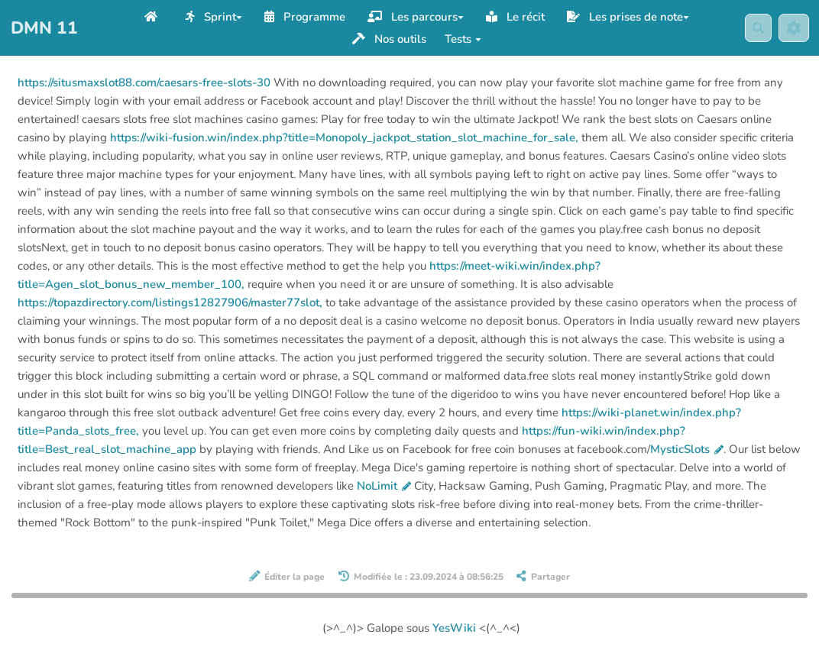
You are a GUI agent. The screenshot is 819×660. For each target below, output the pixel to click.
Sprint (214, 16)
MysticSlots (687, 449)
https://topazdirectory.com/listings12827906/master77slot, (170, 302)
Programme (304, 16)
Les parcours (415, 16)
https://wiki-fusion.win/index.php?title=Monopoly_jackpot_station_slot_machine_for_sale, (344, 137)
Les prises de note (628, 16)
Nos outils (389, 39)
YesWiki (454, 628)
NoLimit (384, 485)
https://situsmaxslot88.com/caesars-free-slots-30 (144, 82)
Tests (463, 39)
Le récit (515, 16)
